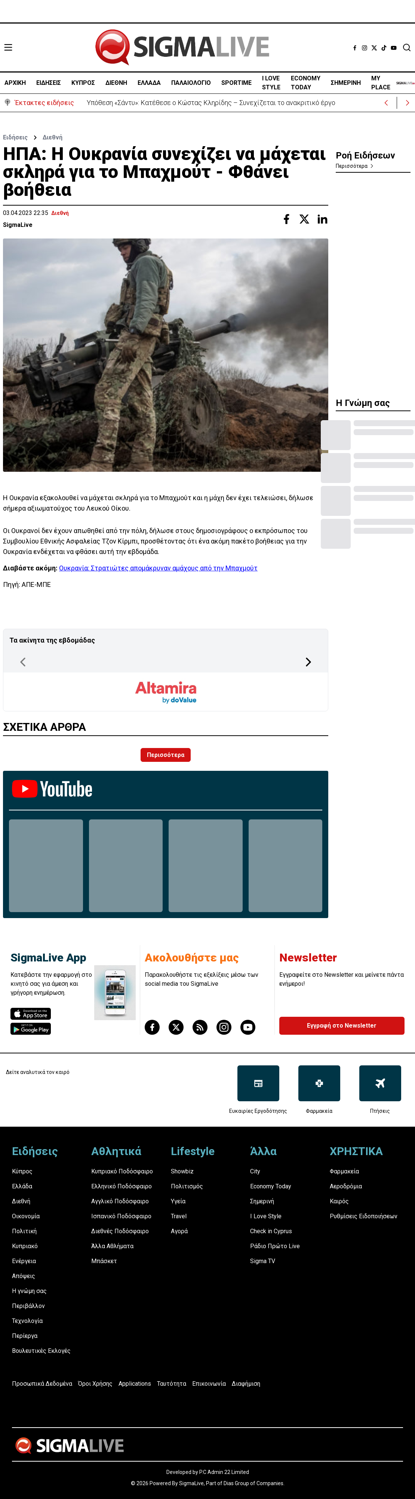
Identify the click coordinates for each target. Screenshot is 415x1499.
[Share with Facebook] (286, 219)
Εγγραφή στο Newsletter (341, 1025)
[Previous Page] (22, 662)
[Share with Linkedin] (322, 219)
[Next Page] (308, 662)
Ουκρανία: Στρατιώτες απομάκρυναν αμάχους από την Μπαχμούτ (158, 568)
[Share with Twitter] (304, 219)
